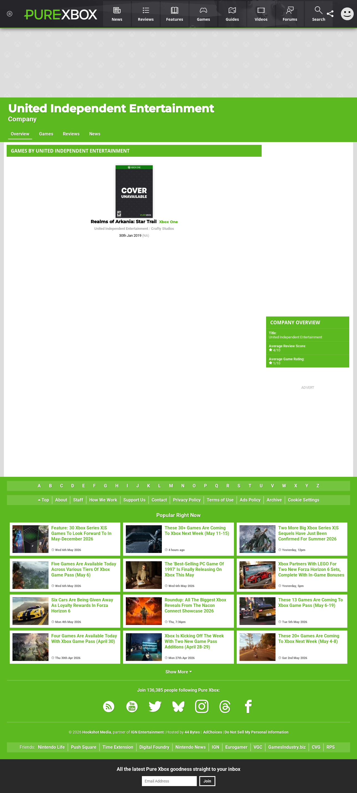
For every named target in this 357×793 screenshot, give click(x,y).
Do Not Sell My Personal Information (257, 732)
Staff (78, 500)
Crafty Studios (162, 228)
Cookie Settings (303, 500)
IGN (215, 747)
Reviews (71, 134)
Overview (20, 134)
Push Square (83, 747)
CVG (316, 747)
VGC (258, 747)
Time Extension (118, 747)
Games (46, 134)
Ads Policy (250, 500)
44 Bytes (192, 732)
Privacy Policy (187, 500)
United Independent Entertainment (111, 108)
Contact (159, 500)
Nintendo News (190, 747)
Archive (274, 500)
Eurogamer (236, 747)
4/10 (276, 350)
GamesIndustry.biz (287, 747)
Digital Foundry (154, 747)
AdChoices (212, 732)
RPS (331, 747)
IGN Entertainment (147, 732)
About (61, 500)
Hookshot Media (96, 732)
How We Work (103, 500)
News (94, 134)
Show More (178, 671)
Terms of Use (220, 500)
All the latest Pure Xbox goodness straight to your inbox (178, 769)
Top (43, 500)
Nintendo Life (51, 747)
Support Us (134, 500)
